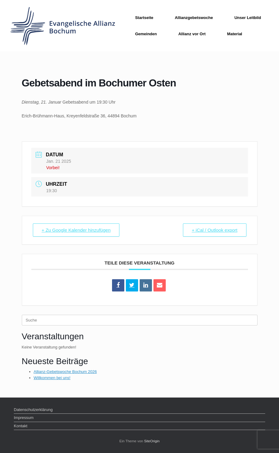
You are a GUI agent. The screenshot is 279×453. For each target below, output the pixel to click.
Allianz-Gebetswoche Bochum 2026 (65, 371)
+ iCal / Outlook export (215, 230)
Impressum (23, 417)
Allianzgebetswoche (194, 17)
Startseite (144, 17)
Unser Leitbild (247, 17)
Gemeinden (146, 34)
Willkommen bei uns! (52, 377)
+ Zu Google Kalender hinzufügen (76, 230)
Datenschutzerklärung (33, 409)
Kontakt (20, 426)
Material (234, 34)
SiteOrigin (152, 441)
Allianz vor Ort (192, 34)
